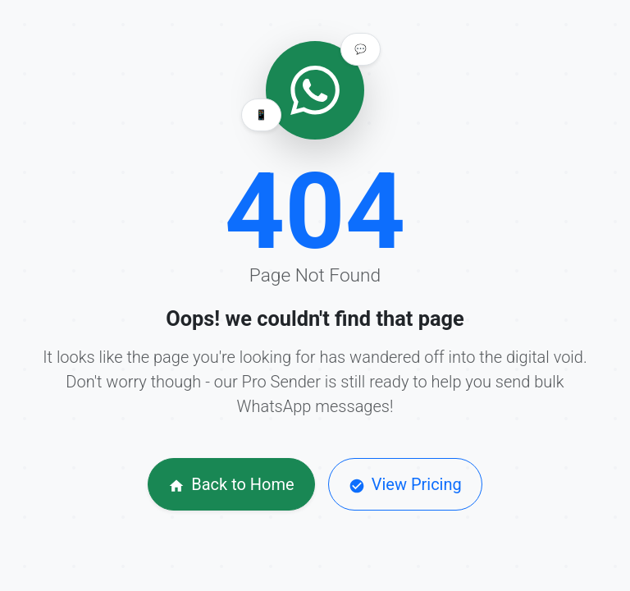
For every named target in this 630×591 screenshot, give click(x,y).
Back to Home (231, 484)
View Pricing (405, 484)
